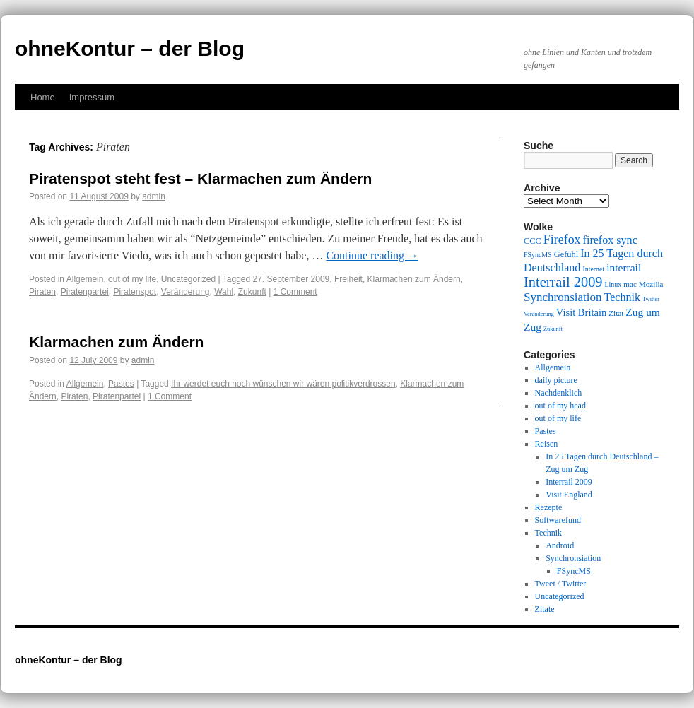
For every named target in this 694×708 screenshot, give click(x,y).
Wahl (223, 292)
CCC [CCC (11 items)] (532, 241)
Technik (548, 533)
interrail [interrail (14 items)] (623, 267)
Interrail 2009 (569, 482)
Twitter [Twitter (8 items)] (650, 299)
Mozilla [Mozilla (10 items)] (651, 284)
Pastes (121, 384)
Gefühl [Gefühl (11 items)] (566, 254)
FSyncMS (574, 571)
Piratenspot (134, 292)
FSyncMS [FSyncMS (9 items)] (538, 255)
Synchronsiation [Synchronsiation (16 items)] (563, 297)
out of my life (132, 279)
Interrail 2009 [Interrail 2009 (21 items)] (563, 282)
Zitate (545, 609)
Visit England (569, 495)
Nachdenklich (558, 393)
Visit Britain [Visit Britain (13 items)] (581, 312)
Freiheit (348, 279)
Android (560, 545)
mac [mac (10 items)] (630, 284)
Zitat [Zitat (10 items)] (615, 313)
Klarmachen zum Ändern (414, 279)
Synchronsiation (573, 558)
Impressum (91, 97)
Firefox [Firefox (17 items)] (562, 239)
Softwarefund (558, 520)
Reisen (546, 444)
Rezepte (549, 507)
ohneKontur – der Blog (130, 48)
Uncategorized (188, 279)
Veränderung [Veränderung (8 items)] (539, 314)
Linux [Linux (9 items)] (613, 284)
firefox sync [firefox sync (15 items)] (610, 240)
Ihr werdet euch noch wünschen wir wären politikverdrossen (283, 384)
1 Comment (295, 292)
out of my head (560, 406)
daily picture (556, 380)
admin (153, 196)
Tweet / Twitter (561, 584)
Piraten (42, 292)
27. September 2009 (291, 279)
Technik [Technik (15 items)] (622, 297)
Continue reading (372, 255)
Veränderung (185, 292)
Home (42, 97)
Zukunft (252, 292)
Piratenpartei (85, 292)
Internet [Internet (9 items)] (593, 269)
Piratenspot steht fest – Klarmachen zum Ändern (200, 178)
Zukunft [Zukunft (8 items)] (553, 329)
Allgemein (85, 279)
